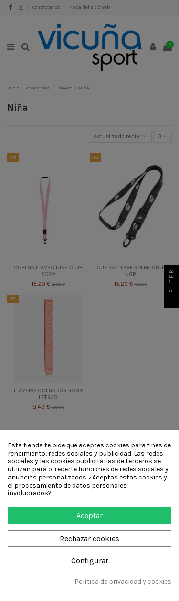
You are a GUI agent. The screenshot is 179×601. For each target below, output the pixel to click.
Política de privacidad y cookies (122, 582)
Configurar (89, 560)
